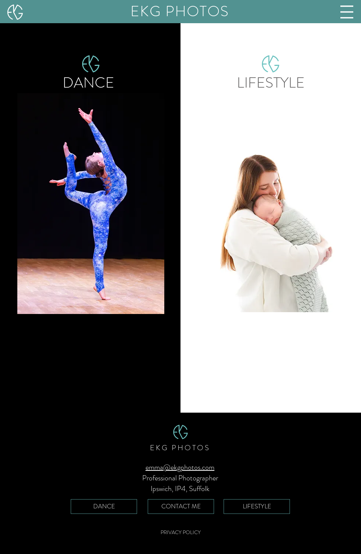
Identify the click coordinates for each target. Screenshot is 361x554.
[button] (346, 12)
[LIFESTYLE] (257, 506)
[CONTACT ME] (181, 506)
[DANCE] (104, 506)
